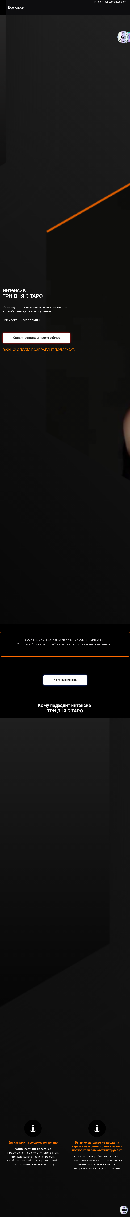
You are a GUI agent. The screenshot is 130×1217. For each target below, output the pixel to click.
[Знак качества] (124, 1210)
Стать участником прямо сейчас (36, 337)
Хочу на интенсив (65, 679)
